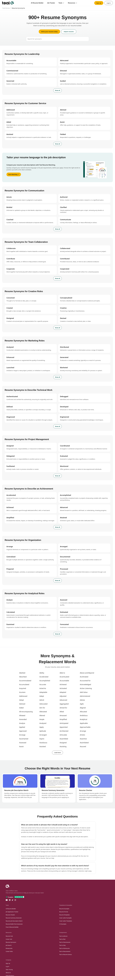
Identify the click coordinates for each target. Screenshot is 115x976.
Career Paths (9, 951)
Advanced (63, 700)
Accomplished (44, 681)
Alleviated (43, 712)
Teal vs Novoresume (64, 942)
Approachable (85, 727)
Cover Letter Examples (65, 918)
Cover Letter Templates (65, 921)
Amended (23, 719)
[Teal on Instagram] (15, 900)
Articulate (63, 735)
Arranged (43, 735)
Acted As (42, 688)
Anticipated (64, 723)
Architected (64, 731)
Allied (62, 712)
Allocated (83, 712)
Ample (41, 719)
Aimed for (63, 708)
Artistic (82, 735)
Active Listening (86, 688)
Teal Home (6, 8)
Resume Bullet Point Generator (14, 924)
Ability (41, 673)
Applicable (84, 723)
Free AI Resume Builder (12, 927)
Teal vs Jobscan (63, 936)
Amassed (63, 715)
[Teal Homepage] (8, 886)
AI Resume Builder (11, 908)
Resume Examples (64, 908)
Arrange (83, 731)
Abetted (22, 673)
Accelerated (43, 677)
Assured (83, 746)
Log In (7, 966)
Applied (22, 727)
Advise (82, 700)
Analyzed (42, 723)
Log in (109, 3)
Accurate (42, 684)
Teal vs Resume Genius (65, 954)
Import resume (69, 31)
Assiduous (43, 743)
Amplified (63, 719)
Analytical (83, 719)
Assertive (83, 739)
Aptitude (42, 731)
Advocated (43, 704)
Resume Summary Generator (14, 918)
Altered (42, 715)
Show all (57, 90)
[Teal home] (8, 3)
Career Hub (9, 939)
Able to (62, 673)
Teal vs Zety (62, 945)
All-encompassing (26, 712)
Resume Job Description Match (14, 921)
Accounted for (85, 681)
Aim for (42, 708)
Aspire (41, 739)
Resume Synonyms (11, 942)
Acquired (22, 688)
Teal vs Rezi (62, 939)
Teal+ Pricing (9, 969)
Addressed (23, 696)
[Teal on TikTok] (12, 900)
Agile (82, 704)
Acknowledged (85, 684)
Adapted (63, 692)
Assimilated (84, 743)
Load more (57, 752)
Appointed (64, 727)
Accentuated (64, 677)
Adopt (21, 700)
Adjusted (63, 696)
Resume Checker (10, 915)
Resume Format (63, 912)
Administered (85, 696)
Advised (22, 704)
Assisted (42, 746)
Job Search (9, 945)
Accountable (64, 681)
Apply (41, 727)
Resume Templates (64, 915)
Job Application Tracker (12, 912)
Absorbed (23, 677)
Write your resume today (49, 31)
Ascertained (23, 739)
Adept (41, 696)
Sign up (98, 3)
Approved (23, 731)
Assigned (63, 743)
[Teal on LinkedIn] (9, 900)
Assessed (22, 743)
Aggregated (64, 704)
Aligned (83, 708)
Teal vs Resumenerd (64, 951)
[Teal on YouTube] (7, 900)
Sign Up (8, 963)
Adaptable (43, 692)
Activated (63, 688)
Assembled (64, 739)
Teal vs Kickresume (64, 948)
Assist (21, 746)
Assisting (63, 746)
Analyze (22, 723)
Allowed (22, 715)
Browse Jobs (9, 948)
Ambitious (84, 715)
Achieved (63, 684)
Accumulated (24, 684)
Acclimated (84, 677)
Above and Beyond (87, 673)
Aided (21, 708)
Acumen (22, 692)
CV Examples (62, 924)
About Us (8, 972)
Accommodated (25, 681)
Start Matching (13, 174)
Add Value (84, 692)
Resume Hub (9, 936)
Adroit (41, 700)
